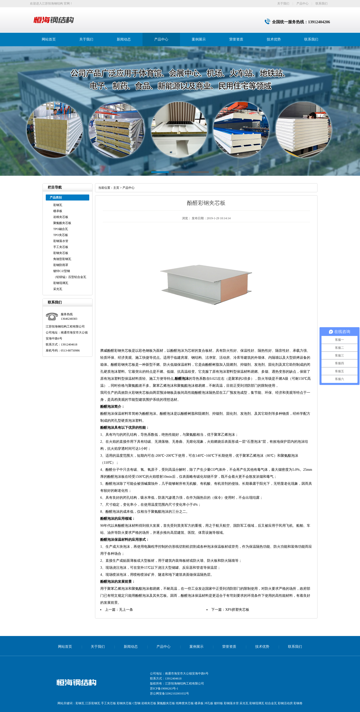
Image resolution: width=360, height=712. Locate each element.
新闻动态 (124, 39)
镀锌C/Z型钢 (61, 271)
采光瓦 (57, 289)
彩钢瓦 (57, 205)
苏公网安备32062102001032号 (169, 693)
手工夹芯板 (60, 247)
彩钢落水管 (60, 241)
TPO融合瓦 (60, 229)
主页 (116, 188)
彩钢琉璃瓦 (60, 283)
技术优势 (274, 39)
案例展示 (199, 39)
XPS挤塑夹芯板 (237, 610)
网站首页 (49, 39)
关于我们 (283, 3)
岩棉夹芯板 (60, 217)
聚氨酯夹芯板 (62, 223)
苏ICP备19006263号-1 (164, 688)
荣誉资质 (236, 39)
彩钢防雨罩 (60, 265)
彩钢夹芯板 (60, 253)
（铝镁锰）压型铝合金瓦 (69, 277)
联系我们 (322, 3)
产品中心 (302, 3)
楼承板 (57, 211)
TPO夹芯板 (60, 235)
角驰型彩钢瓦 (62, 259)
